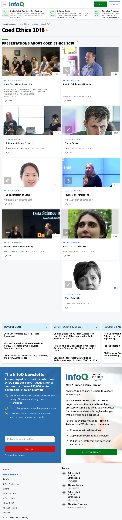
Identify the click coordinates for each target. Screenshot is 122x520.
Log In (7, 386)
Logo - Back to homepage (17, 3)
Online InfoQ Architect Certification (74, 382)
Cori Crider (89, 204)
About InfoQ (9, 410)
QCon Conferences (12, 391)
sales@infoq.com (36, 506)
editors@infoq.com (64, 506)
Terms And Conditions (105, 510)
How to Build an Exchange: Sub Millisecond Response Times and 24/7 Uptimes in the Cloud (76, 252)
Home (7, 376)
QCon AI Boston (75, 392)
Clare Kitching (24, 202)
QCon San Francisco (77, 411)
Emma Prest (10, 202)
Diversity (8, 433)
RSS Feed (48, 30)
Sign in (113, 3)
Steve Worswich (12, 94)
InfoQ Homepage (10, 24)
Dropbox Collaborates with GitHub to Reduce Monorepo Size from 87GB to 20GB (76, 263)
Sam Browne (26, 89)
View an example (32, 295)
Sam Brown (103, 94)
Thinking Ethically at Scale (57, 144)
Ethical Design (12, 144)
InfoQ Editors (10, 405)
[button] (28, 355)
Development (13, 231)
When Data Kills (92, 197)
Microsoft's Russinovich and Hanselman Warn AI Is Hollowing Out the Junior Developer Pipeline (24, 250)
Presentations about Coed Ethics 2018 (39, 43)
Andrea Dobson (91, 149)
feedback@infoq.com (12, 506)
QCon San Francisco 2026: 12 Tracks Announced (22, 239)
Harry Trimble (12, 89)
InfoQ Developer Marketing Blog (16, 426)
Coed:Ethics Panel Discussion (19, 84)
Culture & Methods (14, 80)
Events (7, 395)
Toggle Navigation (5, 3)
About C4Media (11, 414)
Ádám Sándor (28, 94)
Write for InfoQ (11, 400)
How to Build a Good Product (59, 84)
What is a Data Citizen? (56, 197)
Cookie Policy (88, 513)
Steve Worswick (52, 96)
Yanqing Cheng (52, 149)
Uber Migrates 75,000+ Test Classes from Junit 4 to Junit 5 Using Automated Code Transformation (75, 240)
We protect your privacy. (15, 361)
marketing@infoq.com (12, 514)
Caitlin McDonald (13, 91)
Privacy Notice (88, 510)
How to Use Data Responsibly (19, 197)
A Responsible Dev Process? (98, 84)
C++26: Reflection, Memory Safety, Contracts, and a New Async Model (27, 261)
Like (11, 100)
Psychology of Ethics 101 (96, 144)
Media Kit (8, 419)
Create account (11, 381)
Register (99, 3)
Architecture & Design (69, 231)
